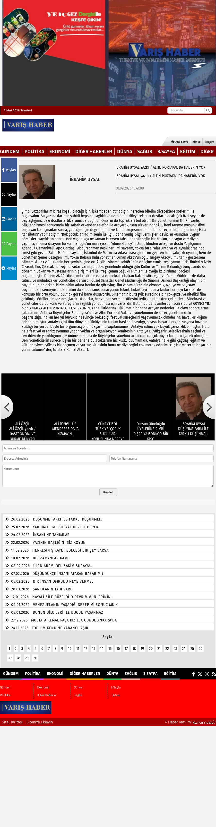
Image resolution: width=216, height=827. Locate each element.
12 (85, 645)
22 (167, 645)
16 (118, 645)
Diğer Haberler (93, 151)
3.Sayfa (166, 151)
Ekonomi (59, 151)
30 (35, 655)
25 (192, 645)
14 (102, 645)
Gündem (9, 151)
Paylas (9, 170)
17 (126, 645)
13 (93, 645)
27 (10, 655)
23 (175, 645)
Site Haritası (12, 719)
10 (69, 645)
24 (184, 645)
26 (200, 645)
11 (77, 645)
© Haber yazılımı (190, 719)
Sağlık (144, 151)
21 (159, 645)
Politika (34, 151)
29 (27, 655)
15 (110, 645)
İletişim (209, 141)
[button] (7, 404)
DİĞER (207, 151)
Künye (196, 141)
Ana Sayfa (179, 141)
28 (18, 655)
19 (142, 645)
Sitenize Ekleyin (39, 719)
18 (134, 645)
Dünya (124, 151)
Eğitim (187, 151)
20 (151, 645)
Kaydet (108, 489)
